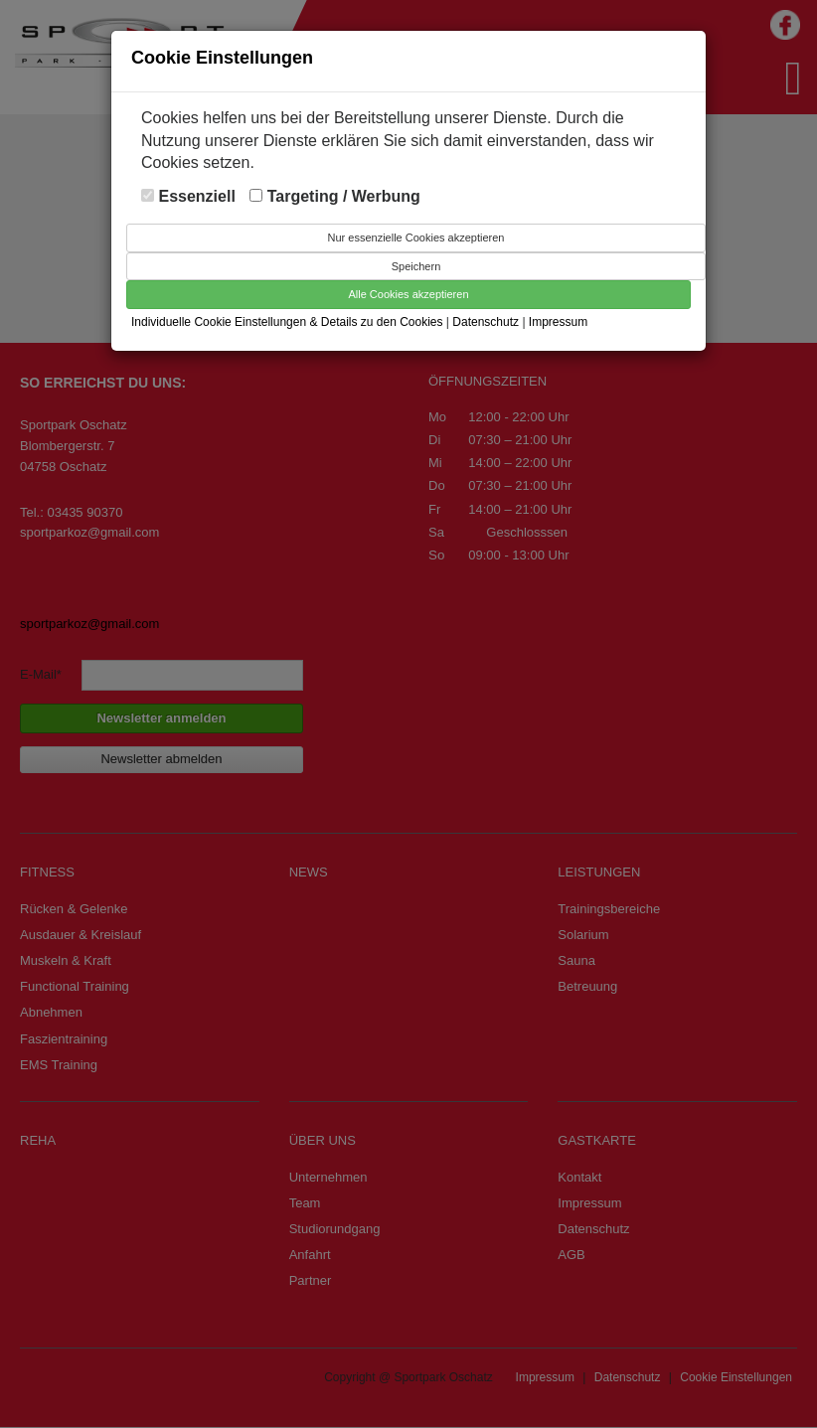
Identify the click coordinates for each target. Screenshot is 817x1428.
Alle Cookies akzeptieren (408, 294)
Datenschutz (487, 322)
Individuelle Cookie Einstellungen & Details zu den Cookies (287, 322)
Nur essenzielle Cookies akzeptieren (416, 237)
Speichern (416, 266)
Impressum (558, 322)
